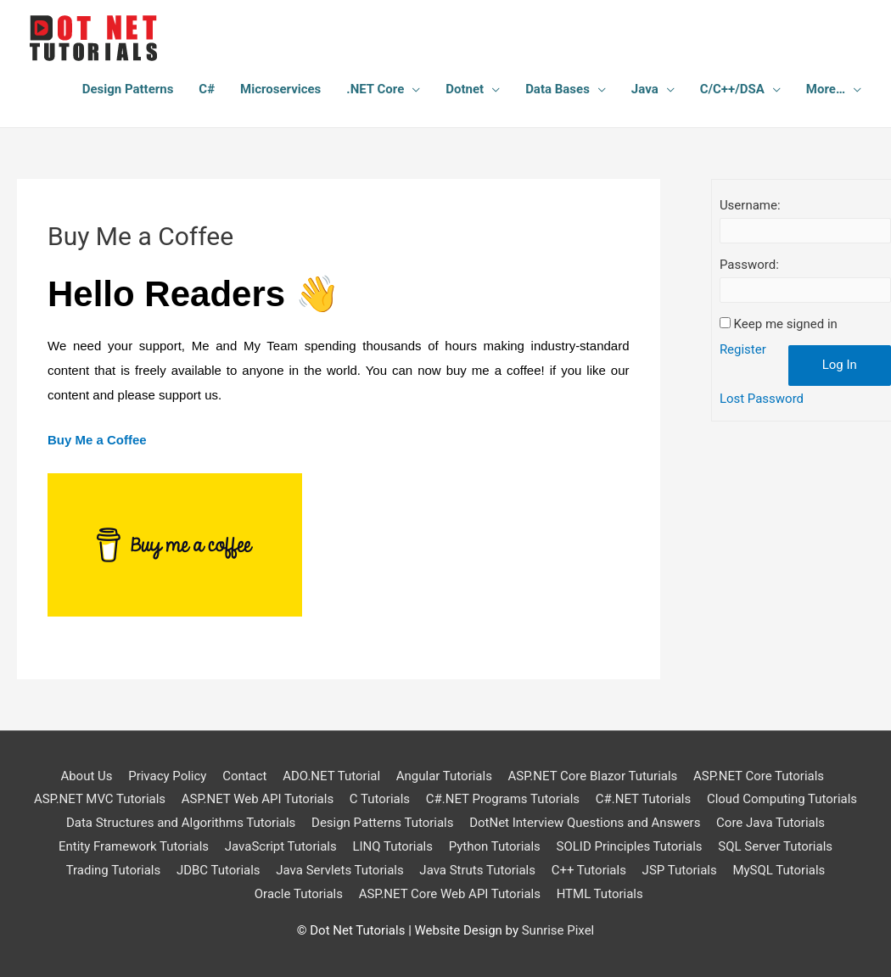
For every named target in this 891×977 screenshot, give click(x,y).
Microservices (280, 89)
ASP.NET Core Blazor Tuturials (593, 776)
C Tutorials (380, 799)
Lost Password (762, 398)
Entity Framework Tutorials (133, 846)
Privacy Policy (167, 776)
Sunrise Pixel (558, 930)
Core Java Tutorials (770, 822)
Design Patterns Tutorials (382, 822)
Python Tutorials (495, 846)
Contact (244, 776)
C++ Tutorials (589, 870)
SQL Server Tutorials (776, 846)
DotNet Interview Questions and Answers (585, 822)
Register (743, 349)
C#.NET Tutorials (644, 799)
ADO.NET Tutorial (331, 776)
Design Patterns (128, 89)
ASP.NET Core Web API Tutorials (450, 894)
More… (825, 89)
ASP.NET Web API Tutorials (257, 799)
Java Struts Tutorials (477, 870)
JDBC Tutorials (219, 870)
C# (207, 89)
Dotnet (465, 89)
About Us (86, 776)
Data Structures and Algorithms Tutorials (180, 822)
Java (644, 89)
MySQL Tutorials (779, 870)
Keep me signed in (786, 324)
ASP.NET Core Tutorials (758, 776)
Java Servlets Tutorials (340, 870)
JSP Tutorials (679, 870)
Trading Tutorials (112, 870)
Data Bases (557, 89)
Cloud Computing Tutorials (782, 799)
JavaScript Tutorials (281, 846)
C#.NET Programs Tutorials (503, 799)
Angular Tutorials (444, 776)
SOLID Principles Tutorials (630, 846)
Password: (749, 264)
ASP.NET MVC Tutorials (99, 799)
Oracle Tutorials (299, 894)
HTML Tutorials (600, 894)
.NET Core (375, 89)
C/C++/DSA (732, 89)
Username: (750, 205)
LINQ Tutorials (392, 846)
